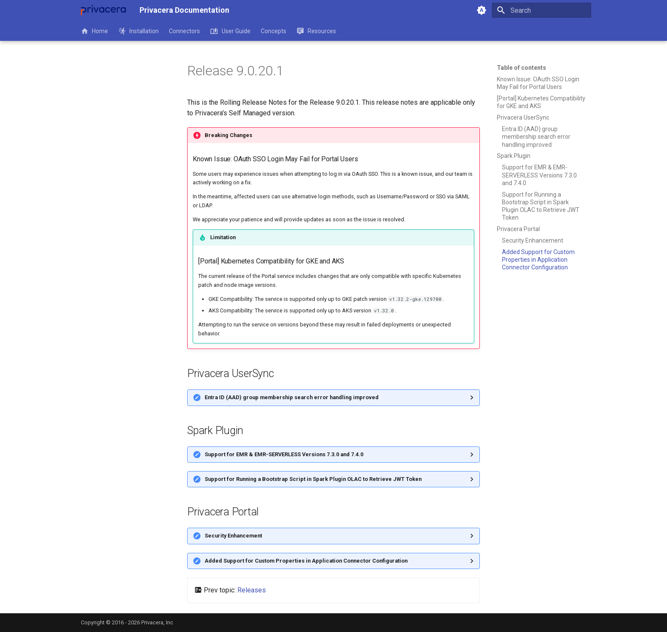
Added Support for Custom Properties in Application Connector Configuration (306, 561)
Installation (138, 31)
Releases (251, 590)
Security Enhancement (233, 535)
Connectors (184, 31)
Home (94, 31)
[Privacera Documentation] (103, 10)
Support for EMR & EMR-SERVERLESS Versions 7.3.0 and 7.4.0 (284, 454)
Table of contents (521, 67)
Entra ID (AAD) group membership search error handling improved (292, 397)
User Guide (230, 31)
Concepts (273, 31)
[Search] (541, 10)
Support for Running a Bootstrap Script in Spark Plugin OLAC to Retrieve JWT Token (313, 479)
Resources (316, 31)
